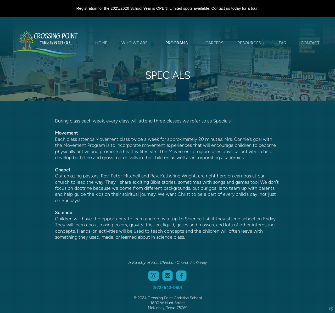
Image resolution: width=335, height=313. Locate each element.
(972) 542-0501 (167, 287)
